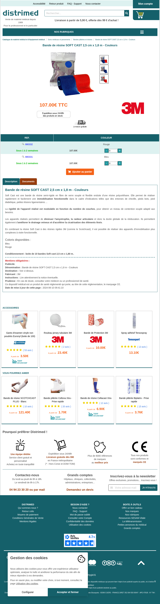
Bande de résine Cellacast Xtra (95, 398)
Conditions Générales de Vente (27, 518)
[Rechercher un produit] (84, 13)
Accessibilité (39, 3)
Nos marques (132, 511)
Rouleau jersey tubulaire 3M (58, 333)
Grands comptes (132, 528)
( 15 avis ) (142, 406)
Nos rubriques (132, 514)
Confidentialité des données (80, 521)
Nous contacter (93, 3)
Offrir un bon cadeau (132, 508)
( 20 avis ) (66, 406)
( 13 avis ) (142, 347)
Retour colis (28, 511)
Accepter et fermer (68, 592)
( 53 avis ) (28, 350)
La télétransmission (132, 521)
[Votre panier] (140, 14)
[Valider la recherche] (126, 13)
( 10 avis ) (28, 406)
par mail (39, 489)
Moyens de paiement (27, 514)
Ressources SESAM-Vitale (132, 518)
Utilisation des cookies (80, 524)
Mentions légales (28, 521)
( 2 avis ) (66, 347)
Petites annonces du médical (132, 524)
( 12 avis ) (104, 403)
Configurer (28, 592)
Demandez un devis (80, 489)
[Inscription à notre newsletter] (124, 487)
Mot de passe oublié (80, 514)
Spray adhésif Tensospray (134, 333)
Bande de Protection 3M (96, 333)
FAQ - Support (74, 3)
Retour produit (56, 3)
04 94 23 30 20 (19, 489)
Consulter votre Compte (80, 518)
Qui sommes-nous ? (28, 508)
